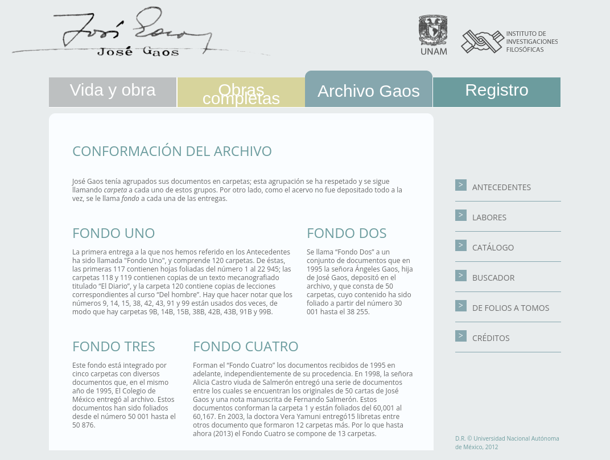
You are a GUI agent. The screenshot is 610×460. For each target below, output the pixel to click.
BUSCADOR (484, 277)
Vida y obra (112, 89)
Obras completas (242, 94)
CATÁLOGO (484, 247)
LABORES (480, 217)
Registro (497, 89)
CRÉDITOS (482, 337)
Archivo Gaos (369, 90)
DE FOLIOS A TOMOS (502, 307)
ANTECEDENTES (493, 187)
